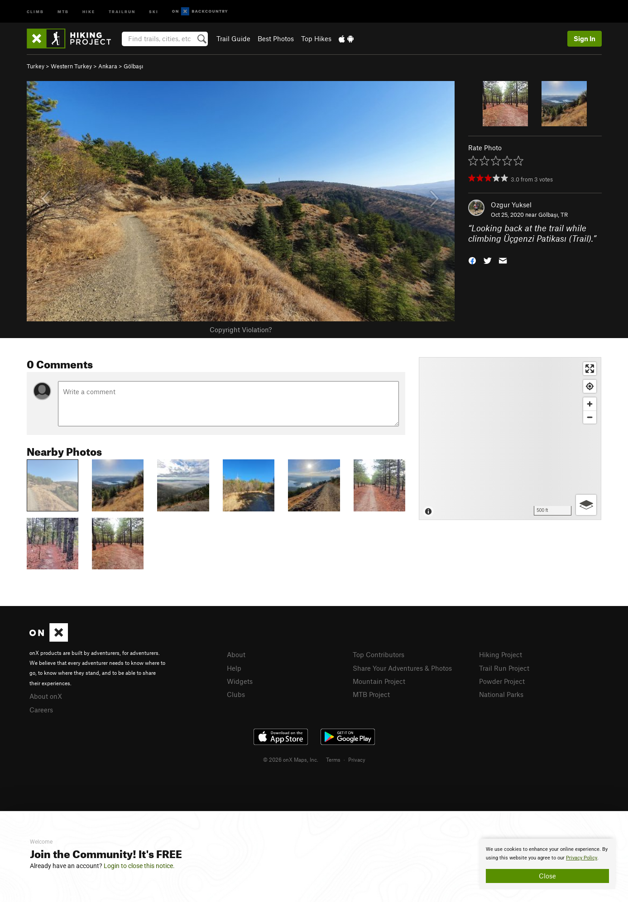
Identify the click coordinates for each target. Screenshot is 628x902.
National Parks (501, 694)
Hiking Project (500, 654)
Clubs (236, 694)
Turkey (35, 66)
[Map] (510, 439)
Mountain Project (379, 681)
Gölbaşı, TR (553, 214)
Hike (88, 11)
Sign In (584, 38)
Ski (153, 11)
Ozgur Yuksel (511, 204)
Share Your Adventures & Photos (402, 668)
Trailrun (122, 11)
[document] (547, 864)
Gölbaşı (133, 66)
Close (547, 876)
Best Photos (276, 38)
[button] (472, 259)
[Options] (586, 505)
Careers (41, 710)
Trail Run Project (504, 668)
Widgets (240, 681)
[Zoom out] (589, 417)
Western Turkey (71, 66)
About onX (45, 696)
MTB (63, 11)
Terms (333, 759)
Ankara (107, 66)
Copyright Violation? (241, 329)
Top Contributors (378, 654)
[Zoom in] (589, 403)
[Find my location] (589, 386)
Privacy (356, 759)
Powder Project (502, 681)
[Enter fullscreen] (589, 368)
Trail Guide (233, 38)
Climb (35, 11)
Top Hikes (316, 38)
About (236, 654)
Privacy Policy (581, 858)
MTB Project (371, 694)
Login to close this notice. (139, 865)
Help (234, 668)
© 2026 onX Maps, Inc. (290, 759)
